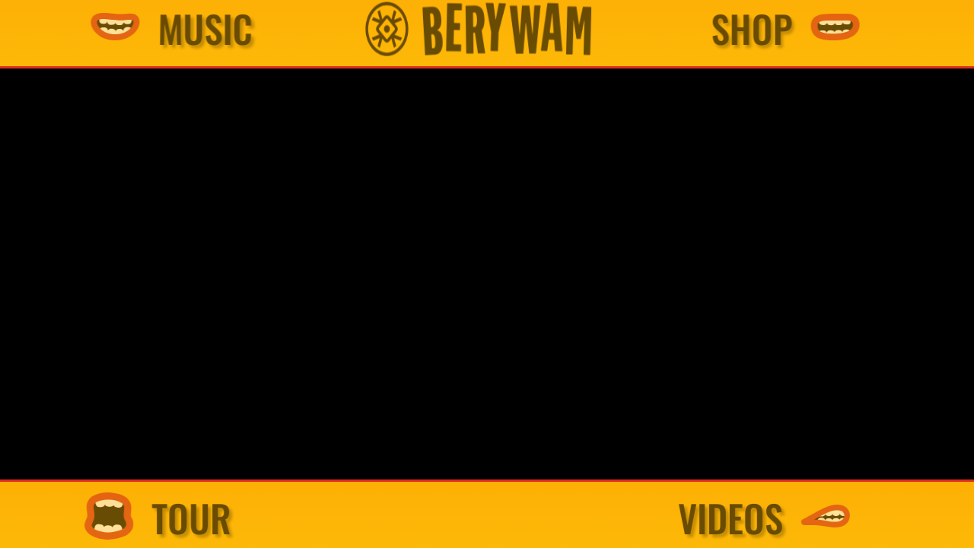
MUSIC (238, 29)
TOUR (220, 518)
